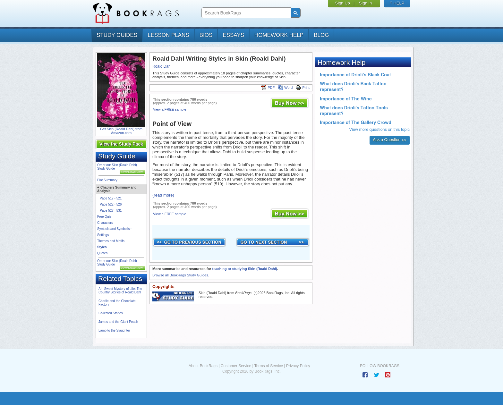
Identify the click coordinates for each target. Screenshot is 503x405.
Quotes (102, 253)
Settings (103, 235)
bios (206, 35)
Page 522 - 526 (111, 204)
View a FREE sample (169, 109)
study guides (117, 35)
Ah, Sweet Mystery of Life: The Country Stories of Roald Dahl (120, 290)
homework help (278, 35)
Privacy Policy (298, 366)
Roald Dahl (161, 66)
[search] (245, 13)
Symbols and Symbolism (114, 229)
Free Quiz (104, 216)
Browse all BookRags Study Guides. (180, 275)
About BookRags (203, 366)
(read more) (163, 195)
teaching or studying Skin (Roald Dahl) (244, 269)
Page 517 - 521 (111, 198)
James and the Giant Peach (118, 322)
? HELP (397, 3)
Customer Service (236, 366)
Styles (102, 247)
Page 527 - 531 (111, 210)
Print (303, 87)
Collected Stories (110, 313)
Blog (321, 35)
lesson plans (168, 35)
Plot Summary (107, 180)
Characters (105, 222)
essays (233, 35)
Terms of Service (268, 366)
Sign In (365, 3)
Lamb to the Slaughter (114, 330)
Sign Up (342, 3)
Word (285, 87)
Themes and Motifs (110, 241)
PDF (268, 87)
